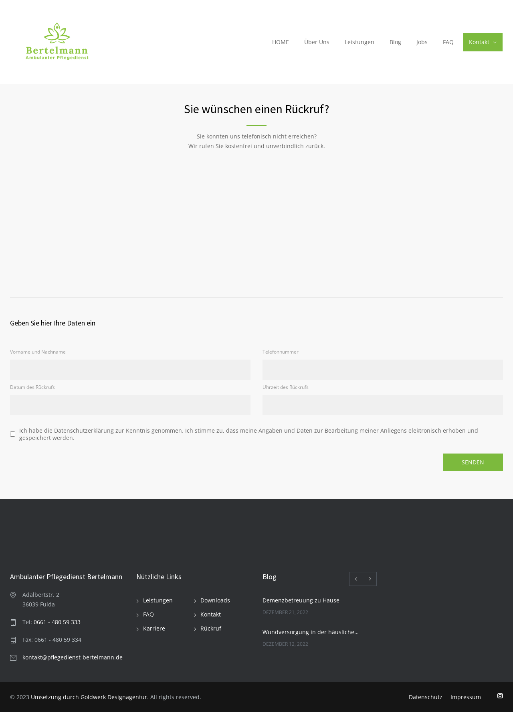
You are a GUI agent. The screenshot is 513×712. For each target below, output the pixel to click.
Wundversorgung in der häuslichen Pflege (311, 632)
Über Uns (316, 42)
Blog (395, 42)
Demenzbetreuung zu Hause (301, 600)
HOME (280, 42)
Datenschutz (425, 697)
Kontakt (479, 42)
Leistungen (359, 42)
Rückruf (210, 628)
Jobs (422, 42)
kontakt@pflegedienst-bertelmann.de (72, 657)
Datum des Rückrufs (32, 387)
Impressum (465, 697)
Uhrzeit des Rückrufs (286, 387)
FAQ (448, 42)
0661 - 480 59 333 (57, 622)
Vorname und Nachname (38, 351)
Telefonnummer (281, 351)
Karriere (154, 628)
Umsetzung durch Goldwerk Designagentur (89, 697)
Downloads (215, 600)
